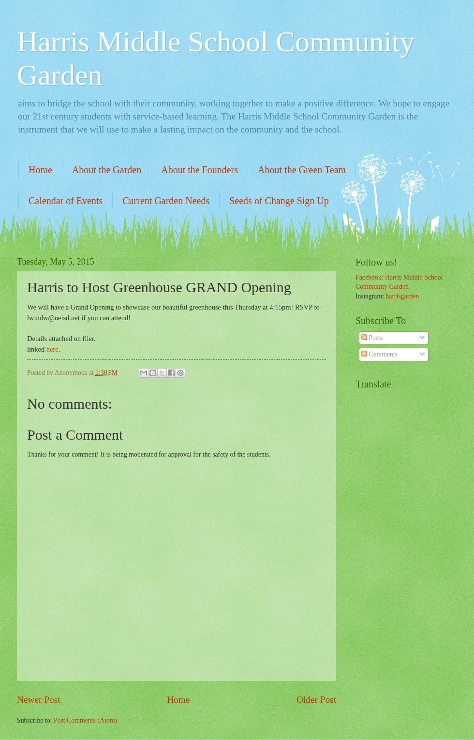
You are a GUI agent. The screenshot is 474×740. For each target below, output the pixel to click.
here (52, 349)
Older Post (316, 700)
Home (40, 169)
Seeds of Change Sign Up (279, 200)
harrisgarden (402, 296)
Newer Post (38, 700)
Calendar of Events (66, 200)
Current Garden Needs (165, 200)
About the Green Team (302, 169)
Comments (379, 354)
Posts (372, 337)
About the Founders (199, 169)
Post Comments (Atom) (85, 720)
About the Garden (106, 169)
